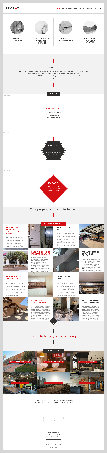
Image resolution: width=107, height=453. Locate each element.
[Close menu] (53, 51)
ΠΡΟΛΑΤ (12, 8)
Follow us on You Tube (53, 439)
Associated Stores (37, 402)
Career (72, 402)
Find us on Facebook (53, 434)
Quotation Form (79, 8)
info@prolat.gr (56, 432)
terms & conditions (58, 420)
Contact (90, 8)
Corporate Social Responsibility (63, 400)
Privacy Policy (53, 447)
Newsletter (53, 415)
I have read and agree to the (54, 420)
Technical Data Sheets (52, 402)
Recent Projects (67, 8)
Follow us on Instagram (53, 436)
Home (58, 8)
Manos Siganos (17, 430)
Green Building (46, 400)
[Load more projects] (53, 321)
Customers (65, 402)
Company (36, 400)
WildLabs (97, 430)
